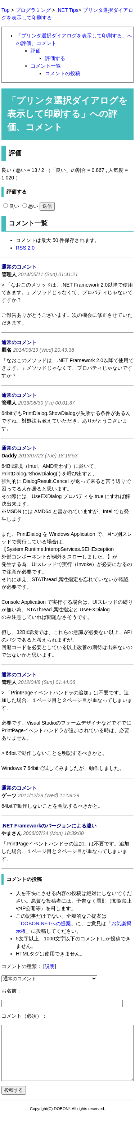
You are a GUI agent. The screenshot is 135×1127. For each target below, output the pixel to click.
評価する (55, 58)
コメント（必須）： (24, 1016)
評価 (36, 51)
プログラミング (33, 10)
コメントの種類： (21, 966)
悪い (30, 206)
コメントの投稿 (62, 73)
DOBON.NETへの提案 (46, 923)
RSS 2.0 (25, 248)
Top (5, 10)
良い (11, 206)
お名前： (11, 991)
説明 (50, 966)
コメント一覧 (46, 66)
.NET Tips (67, 10)
